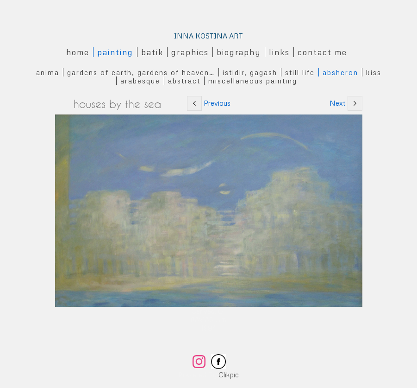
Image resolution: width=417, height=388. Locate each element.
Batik (152, 52)
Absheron (340, 72)
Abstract (184, 80)
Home (77, 52)
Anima (47, 72)
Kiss (373, 72)
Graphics (190, 52)
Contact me (322, 52)
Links (279, 52)
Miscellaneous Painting (252, 80)
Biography (239, 52)
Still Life (300, 72)
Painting (115, 52)
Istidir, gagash (250, 72)
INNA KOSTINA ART (208, 36)
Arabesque (140, 80)
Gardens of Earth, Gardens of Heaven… (141, 72)
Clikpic (228, 374)
